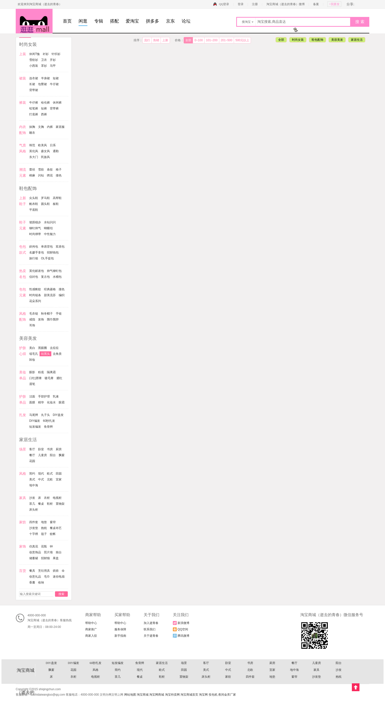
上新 (165, 40)
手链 (59, 313)
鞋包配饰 (317, 39)
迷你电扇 (59, 576)
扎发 (294, 677)
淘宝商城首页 (189, 694)
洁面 (32, 396)
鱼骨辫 (48, 426)
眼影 (32, 372)
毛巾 (47, 576)
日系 (53, 145)
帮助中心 (91, 623)
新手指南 (120, 635)
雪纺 (41, 169)
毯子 (44, 534)
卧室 (41, 449)
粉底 (41, 372)
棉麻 (32, 175)
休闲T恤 (34, 54)
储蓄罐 (33, 558)
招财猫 (45, 558)
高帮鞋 (57, 198)
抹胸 (32, 127)
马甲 (53, 65)
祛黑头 (45, 354)
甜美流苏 (50, 295)
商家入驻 (91, 635)
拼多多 (152, 21)
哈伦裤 (45, 102)
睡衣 (32, 132)
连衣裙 (33, 78)
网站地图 (130, 694)
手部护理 (44, 396)
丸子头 (45, 415)
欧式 (50, 473)
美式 (32, 479)
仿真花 (33, 546)
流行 (147, 40)
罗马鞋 (45, 198)
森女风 (45, 151)
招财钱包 (53, 252)
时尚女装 (298, 39)
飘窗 (62, 455)
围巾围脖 (53, 319)
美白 (32, 348)
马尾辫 (33, 415)
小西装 (33, 65)
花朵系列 (35, 301)
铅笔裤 (33, 108)
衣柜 (47, 498)
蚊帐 (53, 534)
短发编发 (35, 426)
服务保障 (120, 629)
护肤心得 (73, 670)
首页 (67, 21)
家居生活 (357, 39)
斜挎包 (33, 246)
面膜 (32, 402)
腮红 (59, 378)
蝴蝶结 (48, 228)
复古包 (45, 276)
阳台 (53, 455)
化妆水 (51, 402)
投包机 (213, 694)
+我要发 (334, 4)
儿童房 (42, 455)
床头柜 (33, 509)
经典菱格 (50, 289)
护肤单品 (118, 677)
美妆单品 (250, 670)
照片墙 (48, 552)
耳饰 (32, 325)
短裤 (44, 108)
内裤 (50, 127)
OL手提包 (47, 258)
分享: (350, 4)
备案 (316, 4)
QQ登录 (224, 4)
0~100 (198, 40)
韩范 (32, 145)
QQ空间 (180, 629)
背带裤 (54, 108)
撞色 (59, 175)
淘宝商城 (143, 694)
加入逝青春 (151, 623)
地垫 (44, 522)
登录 (241, 4)
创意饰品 (35, 552)
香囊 (32, 582)
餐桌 (41, 503)
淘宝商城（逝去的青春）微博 (285, 4)
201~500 (226, 40)
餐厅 (32, 455)
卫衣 (44, 60)
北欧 (50, 479)
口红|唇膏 (35, 378)
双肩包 (60, 246)
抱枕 (44, 528)
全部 (188, 40)
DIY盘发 (58, 415)
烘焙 (56, 570)
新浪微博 (181, 623)
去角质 (57, 354)
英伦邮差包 (36, 271)
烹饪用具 (44, 570)
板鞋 (56, 204)
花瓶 (44, 546)
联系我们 (149, 629)
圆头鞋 (45, 204)
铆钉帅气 (35, 228)
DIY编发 (34, 421)
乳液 (56, 396)
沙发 (32, 498)
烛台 (59, 552)
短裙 (56, 78)
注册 (255, 4)
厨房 (59, 449)
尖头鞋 (33, 198)
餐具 (32, 570)
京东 (170, 21)
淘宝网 (203, 694)
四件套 (33, 522)
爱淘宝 (132, 21)
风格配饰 (184, 663)
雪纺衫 (33, 60)
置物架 (60, 503)
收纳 (41, 582)
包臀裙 (42, 84)
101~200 (212, 40)
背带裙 (33, 90)
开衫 (53, 60)
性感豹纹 (35, 289)
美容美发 (337, 39)
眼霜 (62, 402)
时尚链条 (35, 295)
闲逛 (83, 21)
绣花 (50, 175)
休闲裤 (57, 102)
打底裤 (33, 114)
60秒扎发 (49, 421)
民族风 (45, 157)
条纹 (50, 169)
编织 (62, 295)
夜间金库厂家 (227, 694)
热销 (156, 40)
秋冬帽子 (47, 313)
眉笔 (32, 384)
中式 (41, 479)
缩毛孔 (33, 354)
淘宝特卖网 (172, 694)
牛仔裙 (54, 84)
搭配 (114, 21)
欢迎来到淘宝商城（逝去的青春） (40, 4)
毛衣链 (33, 313)
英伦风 (33, 151)
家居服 (60, 127)
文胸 (41, 127)
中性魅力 (50, 234)
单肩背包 (47, 246)
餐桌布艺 (56, 528)
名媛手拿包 (36, 252)
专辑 (98, 21)
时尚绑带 (35, 234)
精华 (41, 402)
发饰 (41, 319)
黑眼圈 (42, 348)
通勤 (56, 151)
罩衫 (44, 65)
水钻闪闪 (50, 222)
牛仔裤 (33, 102)
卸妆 (32, 359)
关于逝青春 (151, 635)
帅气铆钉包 (54, 271)
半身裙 (45, 78)
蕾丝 (32, 169)
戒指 (32, 319)
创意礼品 (35, 576)
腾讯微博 (181, 636)
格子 (59, 169)
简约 (32, 473)
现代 (41, 473)
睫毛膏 (49, 378)
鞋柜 (50, 503)
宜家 (59, 479)
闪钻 (41, 175)
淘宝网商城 (156, 694)
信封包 (33, 276)
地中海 (33, 485)
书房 (50, 449)
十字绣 (33, 534)
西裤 (44, 114)
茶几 (32, 503)
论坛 (186, 21)
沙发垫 (33, 528)
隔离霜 (51, 372)
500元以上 (242, 40)
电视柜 (57, 498)
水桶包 (57, 276)
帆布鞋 (33, 204)
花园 (32, 461)
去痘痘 (54, 348)
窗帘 (53, 522)
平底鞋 (33, 210)
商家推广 (91, 629)
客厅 (32, 449)
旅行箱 (33, 258)
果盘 (56, 558)
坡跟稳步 (35, 222)
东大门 (33, 157)
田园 (59, 473)
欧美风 (42, 145)
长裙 (32, 84)
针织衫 (56, 54)
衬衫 (46, 54)
